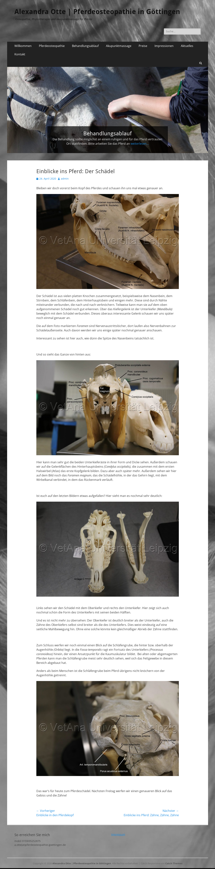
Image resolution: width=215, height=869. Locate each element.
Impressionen (164, 46)
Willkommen (23, 46)
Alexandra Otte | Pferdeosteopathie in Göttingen (97, 12)
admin (65, 178)
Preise (143, 46)
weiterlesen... (140, 144)
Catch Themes (173, 863)
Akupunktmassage (118, 46)
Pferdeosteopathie (52, 46)
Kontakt (19, 54)
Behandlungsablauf (85, 46)
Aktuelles (187, 46)
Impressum (118, 834)
